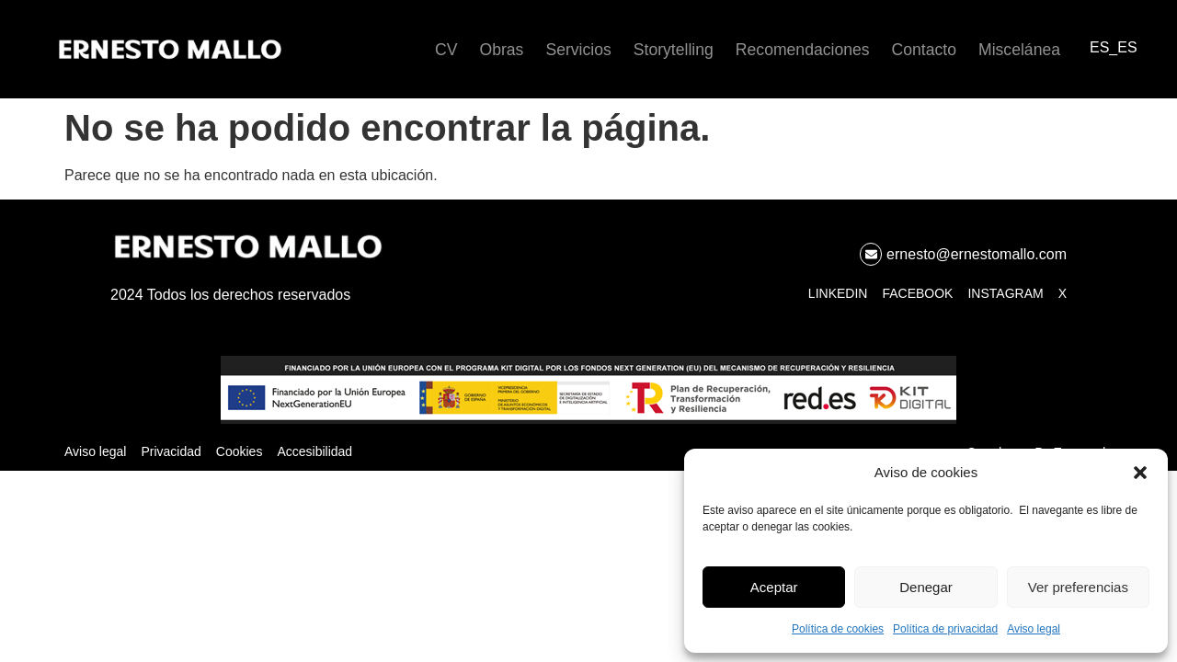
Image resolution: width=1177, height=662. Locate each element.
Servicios (578, 49)
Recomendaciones (803, 49)
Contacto (924, 49)
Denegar (926, 587)
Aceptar (774, 587)
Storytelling (674, 49)
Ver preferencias (1078, 587)
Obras (502, 49)
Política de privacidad (945, 628)
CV (446, 49)
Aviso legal (1033, 628)
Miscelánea (1019, 49)
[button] (1140, 472)
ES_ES (1113, 47)
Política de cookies (838, 628)
